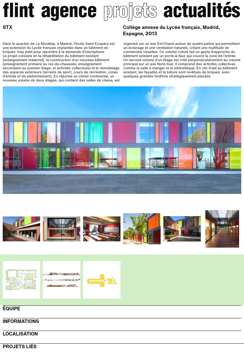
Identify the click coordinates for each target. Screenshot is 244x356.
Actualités (201, 12)
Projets (129, 12)
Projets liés (20, 346)
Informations (21, 321)
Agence (69, 12)
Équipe (11, 308)
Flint (18, 12)
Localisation (20, 334)
